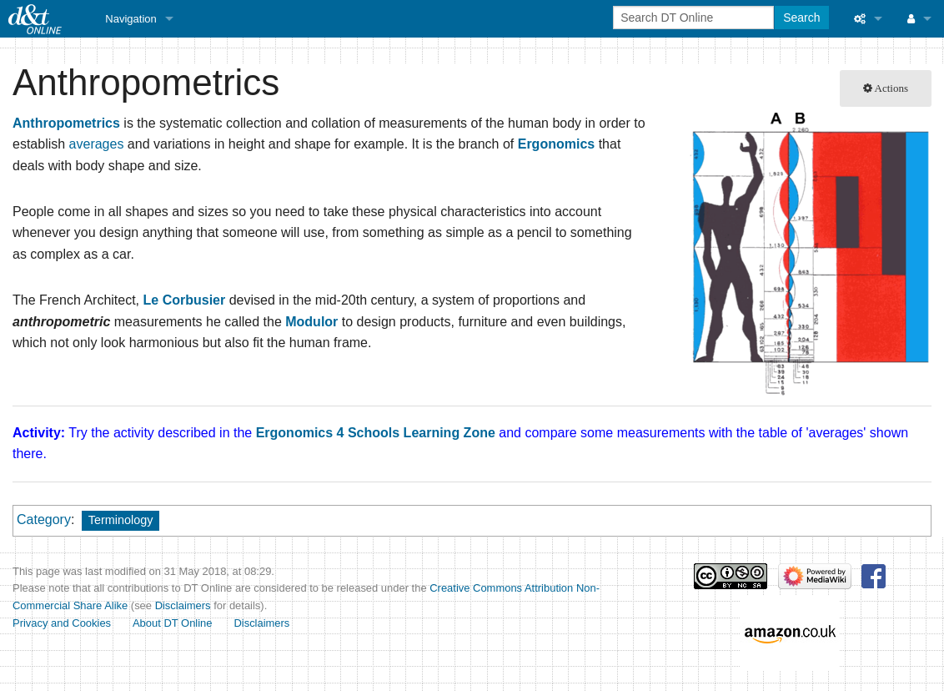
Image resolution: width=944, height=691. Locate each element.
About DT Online (173, 623)
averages (96, 144)
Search (801, 17)
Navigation (130, 19)
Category (44, 519)
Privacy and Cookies (62, 623)
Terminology (120, 520)
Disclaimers (183, 605)
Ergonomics (556, 144)
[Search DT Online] (693, 17)
